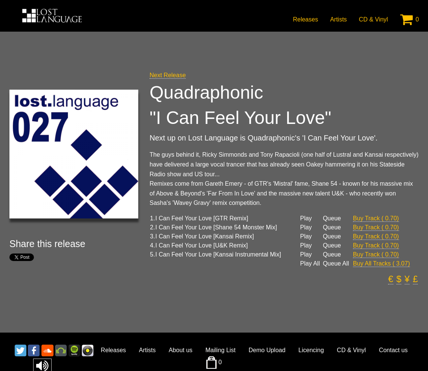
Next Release (168, 75)
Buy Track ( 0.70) (376, 218)
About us (181, 350)
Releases (305, 19)
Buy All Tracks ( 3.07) (381, 263)
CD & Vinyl (373, 19)
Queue (332, 218)
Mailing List (220, 350)
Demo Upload (267, 350)
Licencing (311, 350)
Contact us (393, 350)
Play (306, 218)
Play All (309, 264)
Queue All (336, 264)
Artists (338, 19)
